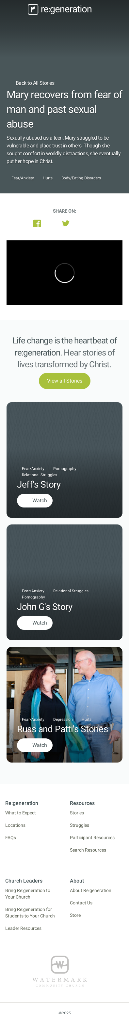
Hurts (48, 178)
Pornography (64, 468)
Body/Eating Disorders (81, 178)
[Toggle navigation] (16, 9)
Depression (63, 719)
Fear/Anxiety (22, 178)
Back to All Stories (30, 83)
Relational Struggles (39, 475)
